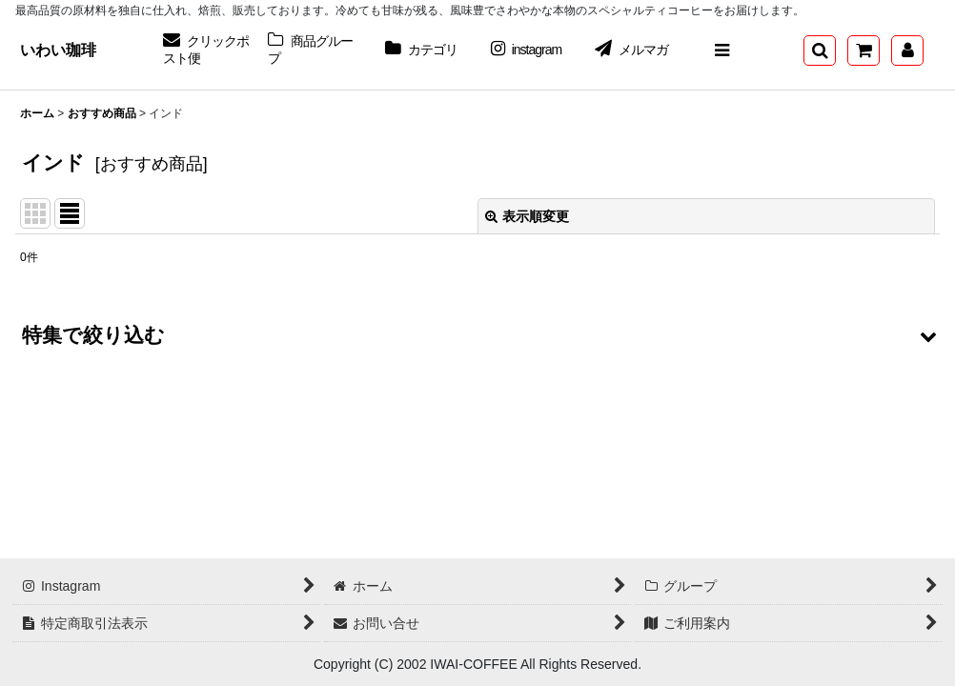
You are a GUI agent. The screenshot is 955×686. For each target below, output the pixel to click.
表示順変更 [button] (527, 216)
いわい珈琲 (58, 49)
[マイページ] (907, 50)
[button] (721, 51)
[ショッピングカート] (863, 50)
